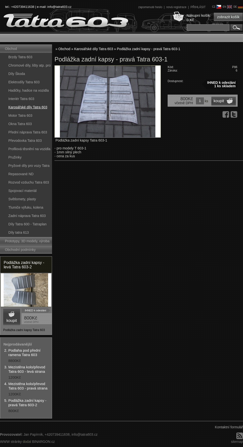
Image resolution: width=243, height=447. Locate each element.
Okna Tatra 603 (20, 124)
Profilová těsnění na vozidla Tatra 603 (29, 150)
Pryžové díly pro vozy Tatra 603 (29, 167)
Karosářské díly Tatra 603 (27, 107)
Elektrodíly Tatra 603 (24, 82)
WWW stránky (11, 442)
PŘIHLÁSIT (198, 7)
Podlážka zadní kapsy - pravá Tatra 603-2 (27, 402)
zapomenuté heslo (150, 7)
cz (216, 7)
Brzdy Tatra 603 (20, 57)
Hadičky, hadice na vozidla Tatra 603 (28, 91)
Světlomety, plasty (22, 199)
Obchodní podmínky (20, 250)
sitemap (237, 442)
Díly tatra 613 (18, 232)
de (238, 7)
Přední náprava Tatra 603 (27, 132)
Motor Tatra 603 (20, 115)
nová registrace (176, 7)
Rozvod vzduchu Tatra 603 (28, 182)
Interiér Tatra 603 (21, 99)
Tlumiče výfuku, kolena (25, 207)
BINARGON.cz (43, 442)
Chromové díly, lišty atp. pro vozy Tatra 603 (29, 66)
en (227, 7)
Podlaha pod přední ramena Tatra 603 (24, 352)
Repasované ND (21, 174)
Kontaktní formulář (229, 427)
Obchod (11, 49)
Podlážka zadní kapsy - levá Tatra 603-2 (24, 264)
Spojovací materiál (22, 191)
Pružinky (15, 157)
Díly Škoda (16, 74)
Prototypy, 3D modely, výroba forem (27, 242)
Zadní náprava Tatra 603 (27, 216)
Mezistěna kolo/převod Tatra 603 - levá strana (26, 369)
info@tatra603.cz (59, 7)
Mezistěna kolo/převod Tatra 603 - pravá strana (27, 386)
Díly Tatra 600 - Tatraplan (27, 224)
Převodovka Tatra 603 (25, 141)
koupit (11, 320)
